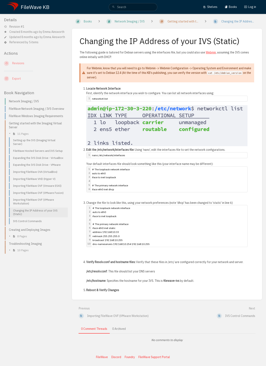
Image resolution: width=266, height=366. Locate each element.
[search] (133, 7)
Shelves (210, 7)
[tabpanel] (167, 340)
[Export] (35, 79)
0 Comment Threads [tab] (94, 329)
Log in (250, 7)
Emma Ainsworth (53, 32)
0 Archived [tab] (119, 329)
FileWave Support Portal (154, 357)
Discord (116, 357)
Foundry (130, 357)
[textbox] (169, 98)
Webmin (211, 52)
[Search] (113, 7)
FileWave (102, 357)
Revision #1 (14, 26)
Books (231, 7)
